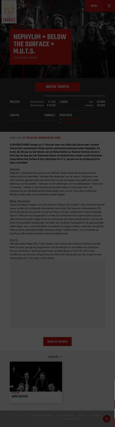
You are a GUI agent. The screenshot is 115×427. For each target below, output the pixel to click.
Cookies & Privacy (79, 386)
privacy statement (99, 394)
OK (110, 422)
